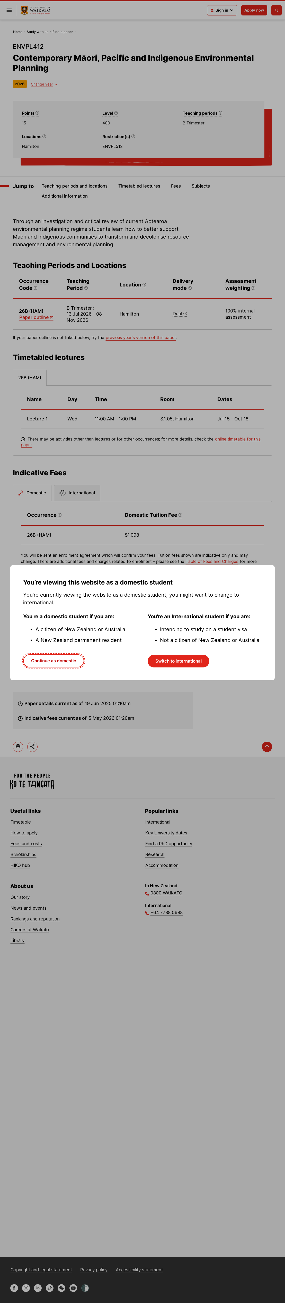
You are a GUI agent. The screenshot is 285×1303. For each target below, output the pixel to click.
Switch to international (178, 661)
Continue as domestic (53, 660)
